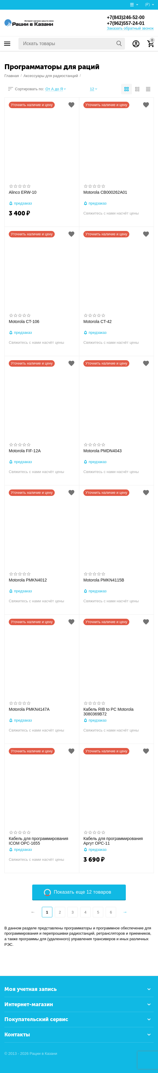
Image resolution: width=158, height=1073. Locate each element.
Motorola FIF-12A (25, 450)
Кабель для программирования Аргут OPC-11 (113, 841)
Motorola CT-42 (97, 321)
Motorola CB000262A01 (105, 192)
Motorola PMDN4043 (102, 450)
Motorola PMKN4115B (103, 580)
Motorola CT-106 (24, 321)
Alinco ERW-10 (23, 192)
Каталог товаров (7, 44)
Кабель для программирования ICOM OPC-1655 (38, 841)
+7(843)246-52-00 (126, 17)
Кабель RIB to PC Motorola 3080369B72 (108, 712)
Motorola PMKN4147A (29, 709)
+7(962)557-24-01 (126, 23)
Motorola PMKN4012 (28, 580)
